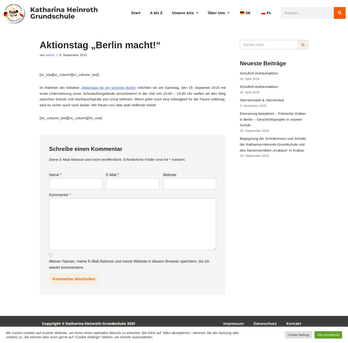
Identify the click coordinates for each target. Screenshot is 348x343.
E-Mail (112, 180)
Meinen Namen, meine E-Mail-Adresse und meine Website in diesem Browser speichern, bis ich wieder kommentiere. (129, 276)
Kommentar (60, 200)
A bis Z (151, 13)
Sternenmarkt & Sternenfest (263, 103)
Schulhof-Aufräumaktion (260, 74)
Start (130, 13)
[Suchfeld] (269, 45)
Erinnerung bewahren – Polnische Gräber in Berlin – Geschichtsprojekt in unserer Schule (272, 124)
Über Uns (216, 13)
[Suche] (340, 13)
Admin (50, 55)
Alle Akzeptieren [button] (328, 335)
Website (170, 180)
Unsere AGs (182, 13)
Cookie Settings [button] (298, 335)
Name (55, 180)
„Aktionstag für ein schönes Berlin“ (111, 89)
